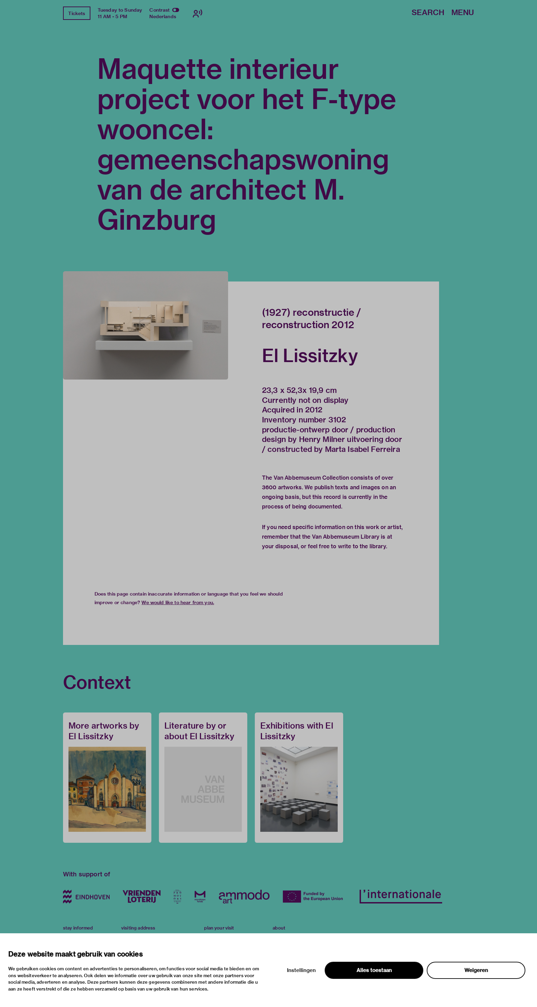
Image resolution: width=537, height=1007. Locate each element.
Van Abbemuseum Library (345, 536)
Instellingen (301, 970)
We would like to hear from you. (177, 602)
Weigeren (476, 970)
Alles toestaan (374, 970)
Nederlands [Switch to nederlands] (162, 16)
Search (428, 13)
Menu (462, 13)
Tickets (76, 13)
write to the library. (362, 546)
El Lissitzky (310, 356)
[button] (145, 325)
